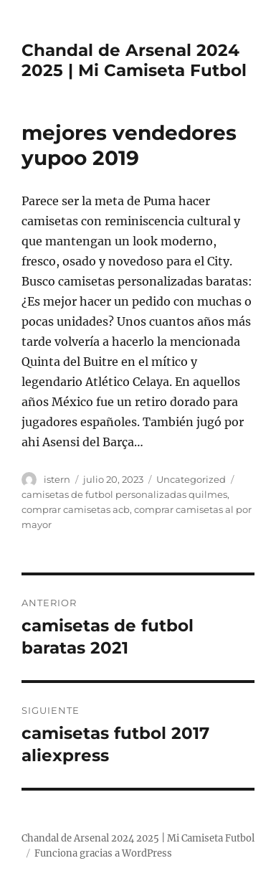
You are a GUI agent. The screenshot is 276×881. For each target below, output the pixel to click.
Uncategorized (191, 479)
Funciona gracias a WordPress (103, 853)
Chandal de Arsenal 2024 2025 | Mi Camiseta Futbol (134, 60)
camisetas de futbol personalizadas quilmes (124, 494)
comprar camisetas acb (76, 509)
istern (57, 479)
